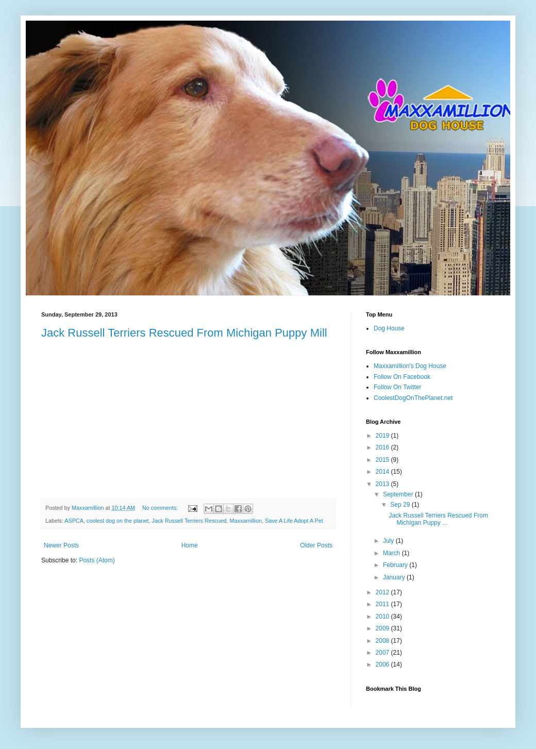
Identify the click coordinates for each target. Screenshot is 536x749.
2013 (383, 484)
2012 (383, 592)
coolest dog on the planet (118, 521)
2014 (383, 471)
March (392, 553)
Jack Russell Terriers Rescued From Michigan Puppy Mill (184, 332)
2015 (383, 459)
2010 (383, 616)
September (399, 494)
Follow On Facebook (402, 376)
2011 (383, 604)
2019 (383, 435)
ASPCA (73, 521)
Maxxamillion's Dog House (410, 366)
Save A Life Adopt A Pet (294, 521)
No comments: (161, 508)
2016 (383, 447)
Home (189, 545)
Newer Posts (61, 545)
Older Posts (316, 545)
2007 (383, 652)
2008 (383, 640)
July (389, 540)
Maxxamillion (246, 521)
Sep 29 (400, 504)
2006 (383, 664)
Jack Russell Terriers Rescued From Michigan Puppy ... (438, 519)
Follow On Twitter (397, 387)
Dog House (389, 328)
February (396, 565)
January (395, 577)
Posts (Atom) (96, 560)
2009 (383, 628)
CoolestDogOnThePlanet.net (413, 398)
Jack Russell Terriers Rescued (189, 521)
